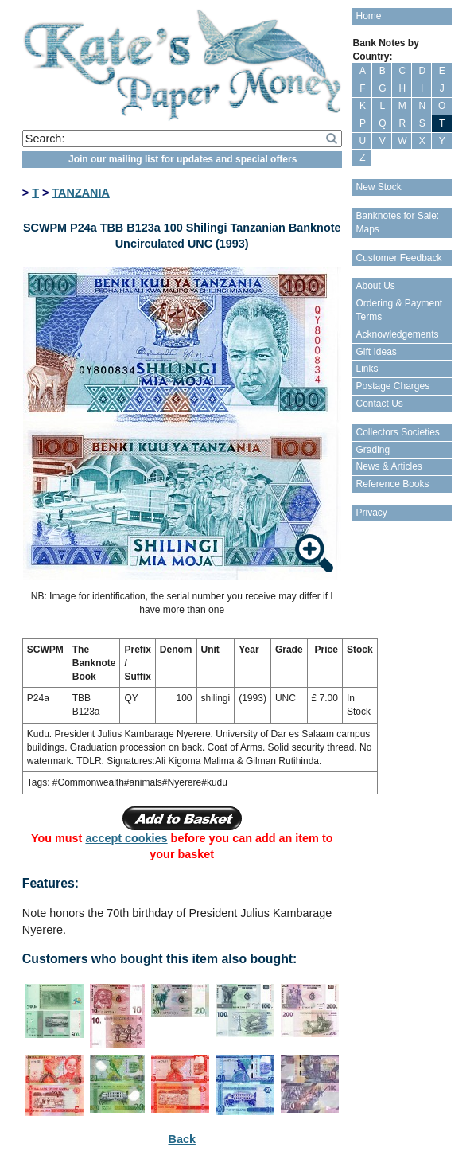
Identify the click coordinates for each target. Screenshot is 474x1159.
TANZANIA (80, 192)
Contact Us (379, 403)
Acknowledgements (397, 334)
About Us (375, 285)
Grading (373, 449)
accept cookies (126, 838)
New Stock (378, 187)
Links (367, 368)
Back (182, 1139)
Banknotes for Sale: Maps (397, 222)
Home (368, 15)
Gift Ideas (376, 351)
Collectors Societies (397, 432)
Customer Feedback (398, 257)
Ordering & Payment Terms (399, 310)
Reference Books (392, 484)
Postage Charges (392, 386)
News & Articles (389, 466)
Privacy (371, 512)
